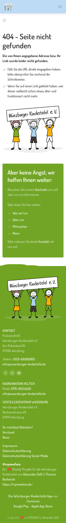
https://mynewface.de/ (18, 484)
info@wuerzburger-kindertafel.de (24, 364)
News (16, 232)
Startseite (41, 189)
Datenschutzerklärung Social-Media (25, 456)
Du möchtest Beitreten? (18, 427)
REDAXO (33, 517)
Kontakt (44, 241)
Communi (33, 501)
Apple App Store (41, 506)
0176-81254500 (21, 388)
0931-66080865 (24, 359)
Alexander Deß (32, 474)
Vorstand (8, 432)
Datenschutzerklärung (17, 450)
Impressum (10, 445)
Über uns (18, 219)
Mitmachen (20, 226)
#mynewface (12, 464)
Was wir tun (20, 212)
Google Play (21, 506)
